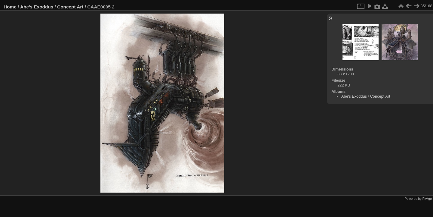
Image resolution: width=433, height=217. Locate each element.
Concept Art (70, 6)
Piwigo (427, 198)
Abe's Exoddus (36, 6)
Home (10, 6)
